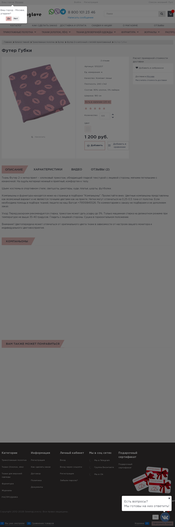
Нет (16, 19)
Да (8, 19)
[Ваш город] (169, 498)
